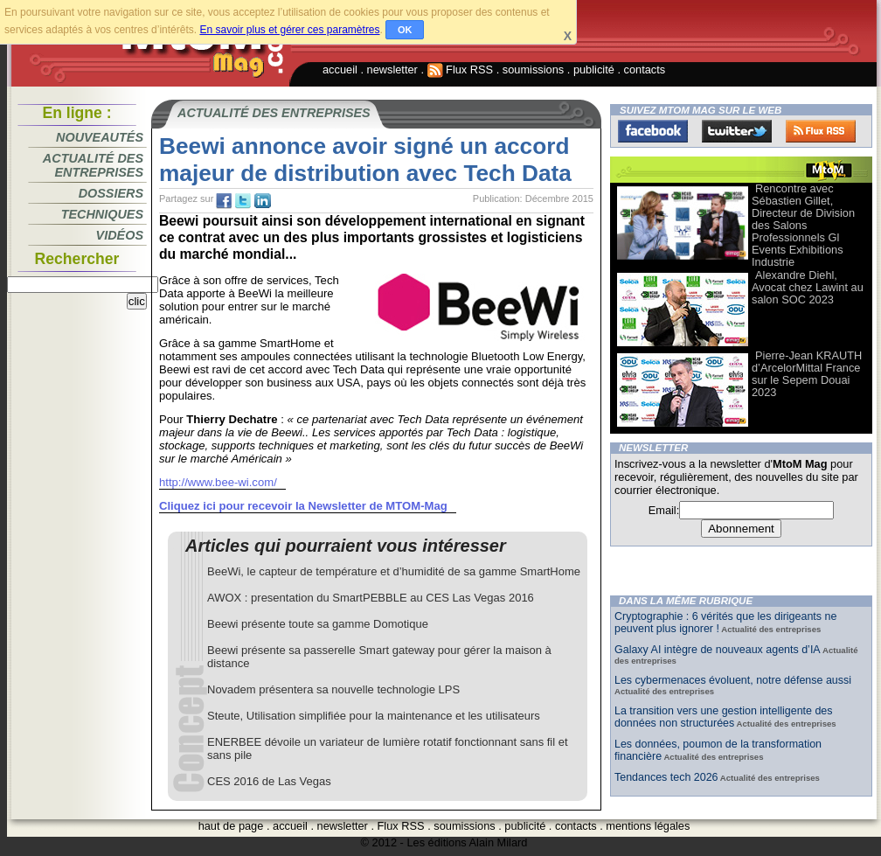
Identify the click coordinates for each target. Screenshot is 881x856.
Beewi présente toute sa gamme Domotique (317, 623)
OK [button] (405, 29)
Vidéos (119, 235)
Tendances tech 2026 (666, 777)
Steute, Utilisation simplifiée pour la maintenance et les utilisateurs (373, 715)
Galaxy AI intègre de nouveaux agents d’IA (717, 650)
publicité (593, 69)
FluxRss (821, 131)
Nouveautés (99, 137)
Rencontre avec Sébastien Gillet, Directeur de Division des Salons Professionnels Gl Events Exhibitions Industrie (803, 225)
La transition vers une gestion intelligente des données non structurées (723, 717)
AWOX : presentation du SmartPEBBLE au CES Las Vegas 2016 (370, 597)
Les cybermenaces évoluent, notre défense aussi (732, 680)
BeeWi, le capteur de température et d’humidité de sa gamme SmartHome (393, 571)
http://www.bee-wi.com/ (218, 482)
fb (223, 201)
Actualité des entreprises (93, 165)
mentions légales (648, 825)
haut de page (231, 825)
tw (243, 201)
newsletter (392, 69)
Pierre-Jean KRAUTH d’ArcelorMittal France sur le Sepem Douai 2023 (807, 374)
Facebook (653, 131)
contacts (645, 69)
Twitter (737, 131)
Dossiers (111, 193)
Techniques (102, 214)
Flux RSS (460, 69)
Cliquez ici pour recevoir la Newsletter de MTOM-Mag (303, 505)
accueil (340, 69)
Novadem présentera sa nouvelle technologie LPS (333, 689)
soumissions (533, 69)
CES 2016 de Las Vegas (269, 781)
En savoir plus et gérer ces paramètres (289, 30)
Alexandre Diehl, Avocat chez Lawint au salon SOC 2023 (808, 287)
